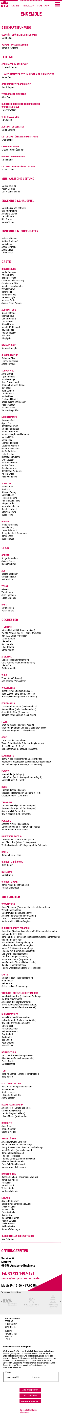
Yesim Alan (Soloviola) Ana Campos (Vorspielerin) (13, 679)
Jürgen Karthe (8, 503)
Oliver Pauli (6, 291)
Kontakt (9, 1331)
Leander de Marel (9, 443)
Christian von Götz (9, 283)
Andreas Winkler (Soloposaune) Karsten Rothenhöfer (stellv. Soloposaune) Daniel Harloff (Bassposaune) (20, 827)
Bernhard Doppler (9, 348)
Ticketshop (11, 1324)
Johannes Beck (8, 420)
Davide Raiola (7, 330)
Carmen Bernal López (11, 855)
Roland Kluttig (7, 527)
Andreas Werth (8, 300)
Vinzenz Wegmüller (10, 410)
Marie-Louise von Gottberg (13, 208)
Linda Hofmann (8, 318)
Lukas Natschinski (9, 530)
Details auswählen (30, 1401)
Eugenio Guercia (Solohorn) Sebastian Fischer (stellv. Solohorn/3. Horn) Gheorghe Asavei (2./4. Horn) (21, 793)
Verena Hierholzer (9, 431)
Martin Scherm (8, 130)
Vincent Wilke (7, 473)
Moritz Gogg (7, 38)
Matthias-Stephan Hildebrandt (15, 434)
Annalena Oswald (9, 213)
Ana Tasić (5, 335)
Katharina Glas (8, 358)
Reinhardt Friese (8, 277)
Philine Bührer (7, 275)
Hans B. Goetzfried (10, 382)
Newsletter (11, 1333)
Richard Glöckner (9, 238)
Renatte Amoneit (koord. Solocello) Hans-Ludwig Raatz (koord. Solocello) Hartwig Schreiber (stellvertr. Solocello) (19, 694)
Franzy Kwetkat (8, 110)
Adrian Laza (6, 440)
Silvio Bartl (6, 97)
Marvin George (8, 379)
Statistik (37, 1377)
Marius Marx (7, 396)
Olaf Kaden (6, 388)
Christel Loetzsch (9, 509)
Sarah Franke (7, 159)
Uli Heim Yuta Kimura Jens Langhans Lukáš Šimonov (8, 593)
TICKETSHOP (43, 5)
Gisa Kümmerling (9, 211)
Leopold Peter (7, 216)
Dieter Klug (6, 77)
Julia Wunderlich (9, 476)
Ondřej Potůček (8, 451)
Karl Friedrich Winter (10, 191)
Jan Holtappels (8, 87)
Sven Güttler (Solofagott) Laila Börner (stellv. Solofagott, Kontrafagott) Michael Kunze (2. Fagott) (21, 777)
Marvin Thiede (8, 222)
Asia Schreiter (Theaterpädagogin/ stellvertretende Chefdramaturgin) (17, 944)
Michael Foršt (7, 495)
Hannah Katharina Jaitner (13, 385)
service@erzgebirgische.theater (21, 1278)
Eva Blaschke (7, 139)
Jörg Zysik (6, 338)
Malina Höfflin (7, 437)
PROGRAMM (28, 5)
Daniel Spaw (7, 536)
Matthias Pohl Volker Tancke (7, 609)
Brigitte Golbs (7, 169)
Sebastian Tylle (8, 297)
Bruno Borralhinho (9, 524)
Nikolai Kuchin (8, 324)
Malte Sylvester (8, 407)
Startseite (10, 1327)
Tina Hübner (7, 321)
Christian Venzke (9, 468)
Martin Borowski (8, 272)
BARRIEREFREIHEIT (13, 1318)
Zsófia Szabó (7, 249)
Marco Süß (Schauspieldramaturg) (17, 948)
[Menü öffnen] (57, 4)
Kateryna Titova (8, 512)
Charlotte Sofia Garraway (12, 280)
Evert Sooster (7, 459)
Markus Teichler (8, 186)
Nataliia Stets (7, 538)
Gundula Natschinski (10, 448)
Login (8, 1339)
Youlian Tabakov (8, 332)
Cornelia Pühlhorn (9, 48)
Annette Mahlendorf (10, 327)
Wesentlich (11, 1377)
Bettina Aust (7, 486)
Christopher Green (9, 426)
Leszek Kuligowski (9, 361)
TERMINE (14, 5)
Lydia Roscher (7, 454)
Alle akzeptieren (30, 1390)
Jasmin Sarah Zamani (11, 303)
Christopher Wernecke (11, 471)
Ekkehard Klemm (9, 67)
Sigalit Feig (6, 423)
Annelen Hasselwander (12, 286)
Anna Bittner (7, 373)
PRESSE (8, 1336)
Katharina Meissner (10, 445)
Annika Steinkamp (9, 462)
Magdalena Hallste (10, 428)
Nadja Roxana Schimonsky (13, 402)
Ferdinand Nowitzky (10, 399)
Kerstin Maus (7, 393)
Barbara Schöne (8, 294)
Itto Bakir (5, 489)
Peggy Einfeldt (8, 188)
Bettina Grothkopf (9, 241)
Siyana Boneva (8, 376)
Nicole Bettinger (8, 313)
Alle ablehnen (30, 1395)
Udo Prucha (6, 219)
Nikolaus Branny (8, 492)
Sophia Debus (7, 316)
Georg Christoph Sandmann (14, 533)
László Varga (7, 252)
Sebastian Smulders (10, 457)
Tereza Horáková (9, 498)
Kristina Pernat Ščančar (12, 149)
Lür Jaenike (6, 120)
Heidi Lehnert (7, 390)
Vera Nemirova (8, 289)
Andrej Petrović (8, 364)
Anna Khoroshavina (10, 506)
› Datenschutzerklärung (28, 1410)
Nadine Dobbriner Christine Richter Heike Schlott (9, 577)
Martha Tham (7, 465)
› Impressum (24, 1412)
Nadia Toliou (7, 514)
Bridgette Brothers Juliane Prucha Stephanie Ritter (9, 561)
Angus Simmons (8, 247)
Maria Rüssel (7, 244)
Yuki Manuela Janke (10, 500)
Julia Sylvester (8, 404)
